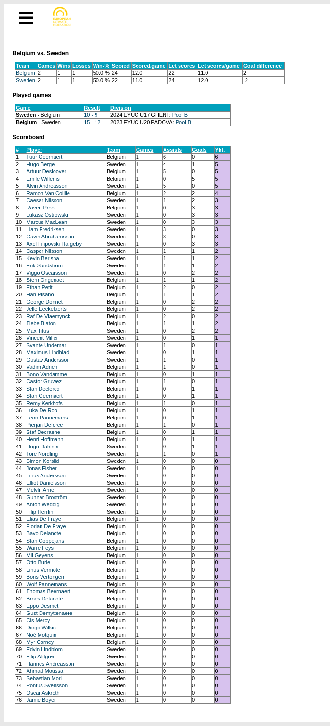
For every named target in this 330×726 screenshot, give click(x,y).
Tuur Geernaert (45, 157)
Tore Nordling (42, 454)
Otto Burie (39, 562)
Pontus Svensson (47, 685)
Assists (172, 150)
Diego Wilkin (41, 627)
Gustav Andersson (48, 360)
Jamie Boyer (41, 700)
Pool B (180, 115)
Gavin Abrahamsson (50, 236)
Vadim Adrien (42, 367)
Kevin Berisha (43, 258)
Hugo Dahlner (43, 446)
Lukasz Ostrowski (47, 215)
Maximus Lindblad (48, 352)
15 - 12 (92, 122)
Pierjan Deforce (45, 425)
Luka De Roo (42, 410)
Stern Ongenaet (45, 280)
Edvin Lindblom (45, 649)
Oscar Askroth (43, 693)
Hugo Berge (41, 164)
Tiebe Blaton (41, 323)
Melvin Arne (40, 490)
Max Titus (38, 331)
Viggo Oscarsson (47, 273)
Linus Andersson (46, 475)
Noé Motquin (41, 635)
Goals (199, 150)
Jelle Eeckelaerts (47, 309)
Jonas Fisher (42, 468)
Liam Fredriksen (46, 229)
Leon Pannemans (47, 417)
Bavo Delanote (44, 533)
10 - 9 (90, 115)
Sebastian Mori (44, 678)
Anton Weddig (43, 504)
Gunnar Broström (47, 497)
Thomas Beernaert (48, 591)
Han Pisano (40, 294)
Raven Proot (41, 207)
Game (23, 108)
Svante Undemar (47, 345)
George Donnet (45, 302)
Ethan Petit (40, 287)
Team (113, 150)
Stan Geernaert (45, 396)
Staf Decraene (43, 432)
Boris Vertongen (45, 577)
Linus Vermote (43, 569)
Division (120, 108)
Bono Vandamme (47, 374)
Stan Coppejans (45, 541)
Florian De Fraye (46, 526)
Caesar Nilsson (45, 200)
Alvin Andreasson (47, 186)
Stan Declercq (43, 388)
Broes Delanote (45, 598)
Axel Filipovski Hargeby (54, 244)
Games (145, 150)
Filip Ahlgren (41, 656)
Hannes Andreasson (50, 664)
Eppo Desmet (43, 606)
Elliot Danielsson (46, 483)
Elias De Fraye (44, 519)
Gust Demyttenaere (49, 613)
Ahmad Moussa (45, 671)
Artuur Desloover (47, 171)
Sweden (25, 80)
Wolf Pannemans (47, 584)
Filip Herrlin (40, 512)
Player (34, 150)
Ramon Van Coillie (48, 193)
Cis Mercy (38, 620)
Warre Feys (40, 548)
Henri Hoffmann (45, 439)
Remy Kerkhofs (45, 403)
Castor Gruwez (44, 381)
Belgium (25, 73)
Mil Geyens (40, 555)
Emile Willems (43, 179)
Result (92, 108)
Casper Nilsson (45, 251)
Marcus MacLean (47, 222)
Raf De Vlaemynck (48, 316)
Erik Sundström (45, 265)
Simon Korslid (43, 461)
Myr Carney (40, 642)
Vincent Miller (42, 338)
